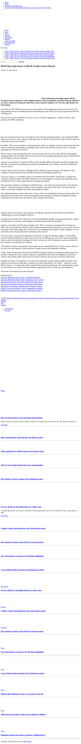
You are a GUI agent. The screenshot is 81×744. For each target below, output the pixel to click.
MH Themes (28, 741)
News (6, 32)
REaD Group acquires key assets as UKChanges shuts (21, 291)
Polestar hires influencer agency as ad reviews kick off (22, 694)
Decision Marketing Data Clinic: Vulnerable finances (21, 278)
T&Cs (7, 4)
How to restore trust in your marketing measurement (21, 418)
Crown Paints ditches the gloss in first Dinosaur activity (22, 570)
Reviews (7, 35)
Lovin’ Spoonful (10, 41)
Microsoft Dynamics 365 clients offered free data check (21, 282)
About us (7, 44)
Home (7, 2)
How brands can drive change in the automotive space (22, 479)
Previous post (9, 308)
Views (7, 34)
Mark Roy (50, 298)
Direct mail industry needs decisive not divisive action (22, 437)
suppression (64, 298)
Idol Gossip (8, 37)
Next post (8, 310)
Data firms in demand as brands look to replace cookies (21, 286)
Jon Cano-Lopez (41, 298)
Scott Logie (56, 298)
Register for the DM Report (13, 6)
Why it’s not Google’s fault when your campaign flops (22, 465)
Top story (4, 627)
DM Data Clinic (10, 43)
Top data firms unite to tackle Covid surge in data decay (22, 284)
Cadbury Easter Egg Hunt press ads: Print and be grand (23, 528)
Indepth (7, 39)
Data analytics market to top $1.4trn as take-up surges (22, 542)
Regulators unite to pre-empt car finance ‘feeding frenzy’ (23, 735)
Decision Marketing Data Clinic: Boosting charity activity (22, 280)
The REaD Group (73, 298)
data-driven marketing (29, 298)
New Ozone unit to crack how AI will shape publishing (22, 556)
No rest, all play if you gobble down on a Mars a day (21, 507)
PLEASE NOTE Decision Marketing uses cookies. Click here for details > (28, 8)
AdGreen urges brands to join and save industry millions (23, 714)
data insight (18, 298)
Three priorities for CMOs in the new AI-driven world (22, 451)
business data (11, 298)
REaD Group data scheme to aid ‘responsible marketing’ (22, 288)
